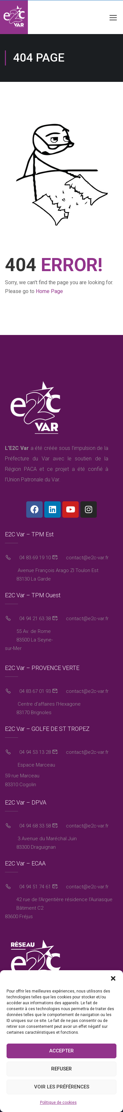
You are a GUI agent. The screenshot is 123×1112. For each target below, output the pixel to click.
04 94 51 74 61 (34, 887)
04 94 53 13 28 (34, 752)
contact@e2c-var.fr (87, 558)
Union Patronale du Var (33, 479)
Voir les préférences (61, 1087)
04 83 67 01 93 (34, 691)
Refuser (61, 1069)
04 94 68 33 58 (34, 826)
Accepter (61, 1051)
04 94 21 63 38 (34, 618)
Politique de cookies (58, 1102)
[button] (113, 978)
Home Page (49, 291)
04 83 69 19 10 (34, 558)
